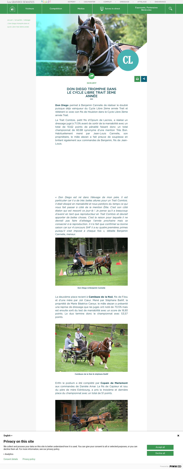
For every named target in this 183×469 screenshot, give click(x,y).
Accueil (10, 20)
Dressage (124, 2)
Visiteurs (29, 9)
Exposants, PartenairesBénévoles (146, 9)
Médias (81, 9)
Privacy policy (29, 459)
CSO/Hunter (89, 2)
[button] (30, 9)
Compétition (56, 9)
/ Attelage (26, 20)
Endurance (160, 2)
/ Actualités (17, 20)
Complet (107, 2)
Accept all (160, 447)
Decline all (160, 453)
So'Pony (72, 2)
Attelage (141, 2)
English (8, 435)
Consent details (11, 459)
